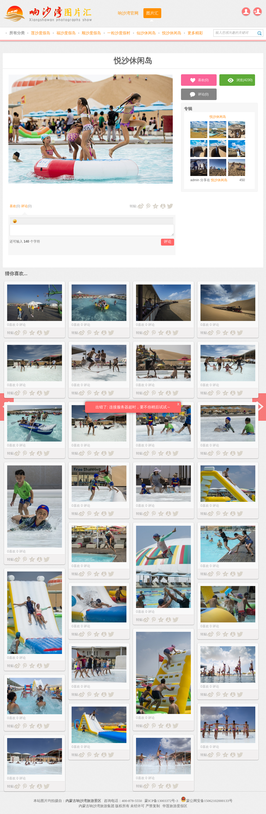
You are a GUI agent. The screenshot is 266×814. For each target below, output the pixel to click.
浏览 (240, 80)
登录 (246, 11)
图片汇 (152, 13)
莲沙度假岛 (41, 33)
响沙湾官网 (128, 13)
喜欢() (199, 80)
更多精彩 (195, 33)
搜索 (259, 33)
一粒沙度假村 (119, 33)
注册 (257, 11)
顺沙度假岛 (92, 33)
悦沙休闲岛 (172, 33)
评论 (24, 206)
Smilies (15, 221)
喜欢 (13, 206)
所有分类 (17, 33)
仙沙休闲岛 (147, 33)
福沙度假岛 (66, 33)
